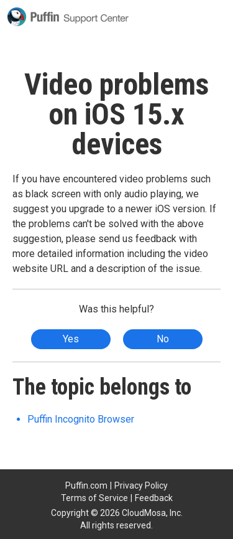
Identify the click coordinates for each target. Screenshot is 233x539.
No (163, 339)
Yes (71, 339)
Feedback (154, 498)
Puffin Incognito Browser (80, 419)
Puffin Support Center (68, 16)
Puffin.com (86, 485)
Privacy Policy (141, 485)
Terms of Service (94, 498)
